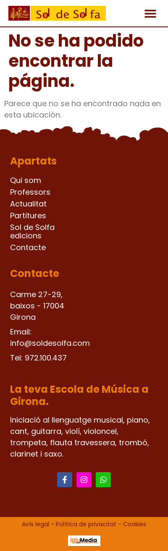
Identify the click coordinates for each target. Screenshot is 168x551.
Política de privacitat (86, 524)
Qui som (25, 180)
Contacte (28, 247)
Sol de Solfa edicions (32, 231)
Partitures (28, 216)
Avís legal (35, 524)
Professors (30, 192)
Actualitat (28, 204)
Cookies (134, 524)
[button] (150, 13)
